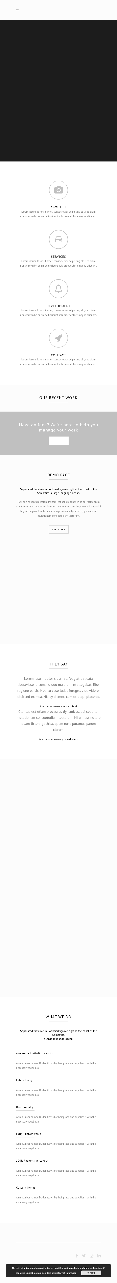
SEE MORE (59, 440)
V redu (91, 1273)
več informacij (69, 1273)
